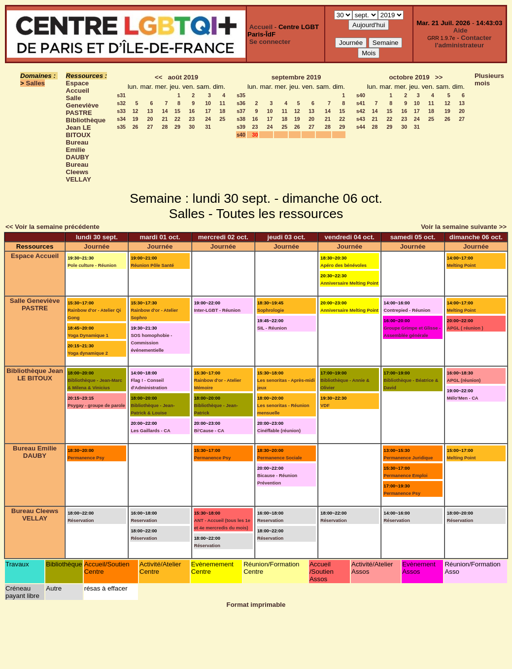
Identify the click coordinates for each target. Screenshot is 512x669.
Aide (460, 30)
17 (208, 111)
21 (165, 119)
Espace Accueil (77, 86)
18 (222, 111)
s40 (241, 135)
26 (135, 127)
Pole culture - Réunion (92, 265)
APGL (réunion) (464, 380)
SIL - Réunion (272, 328)
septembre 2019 (296, 77)
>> (439, 77)
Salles (35, 83)
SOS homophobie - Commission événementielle (151, 343)
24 (208, 119)
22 (177, 119)
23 (192, 119)
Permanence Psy (86, 457)
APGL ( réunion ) (465, 328)
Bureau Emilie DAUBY (77, 150)
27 (150, 127)
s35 (121, 127)
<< (159, 77)
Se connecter (270, 41)
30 (192, 127)
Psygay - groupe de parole (96, 405)
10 (208, 103)
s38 (241, 119)
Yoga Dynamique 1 (88, 335)
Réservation (81, 520)
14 (165, 111)
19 (135, 119)
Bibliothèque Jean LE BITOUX (86, 127)
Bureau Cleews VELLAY (78, 172)
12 (135, 111)
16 (192, 111)
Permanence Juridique (408, 457)
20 (150, 119)
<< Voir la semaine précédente (52, 226)
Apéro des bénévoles (343, 265)
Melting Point (461, 265)
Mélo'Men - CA (462, 398)
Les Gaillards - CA (150, 430)
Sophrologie (270, 310)
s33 (121, 111)
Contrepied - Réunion (406, 310)
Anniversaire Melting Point (349, 283)
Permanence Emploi (405, 475)
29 (177, 127)
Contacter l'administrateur (463, 41)
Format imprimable (256, 604)
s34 (121, 119)
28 (165, 127)
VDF (325, 405)
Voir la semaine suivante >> (464, 226)
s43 (360, 119)
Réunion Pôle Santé (152, 265)
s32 (121, 103)
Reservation (144, 520)
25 (222, 119)
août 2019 (183, 77)
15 (177, 111)
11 (222, 103)
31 (208, 127)
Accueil (261, 27)
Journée (96, 246)
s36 (241, 103)
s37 (241, 111)
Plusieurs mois (489, 79)
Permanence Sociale (279, 457)
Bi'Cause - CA (209, 430)
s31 (121, 95)
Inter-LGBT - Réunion (217, 310)
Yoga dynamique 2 (88, 353)
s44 (360, 127)
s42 (360, 111)
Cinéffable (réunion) (279, 430)
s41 (360, 103)
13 (150, 111)
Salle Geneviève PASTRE (82, 105)
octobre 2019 (409, 77)
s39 (241, 127)
